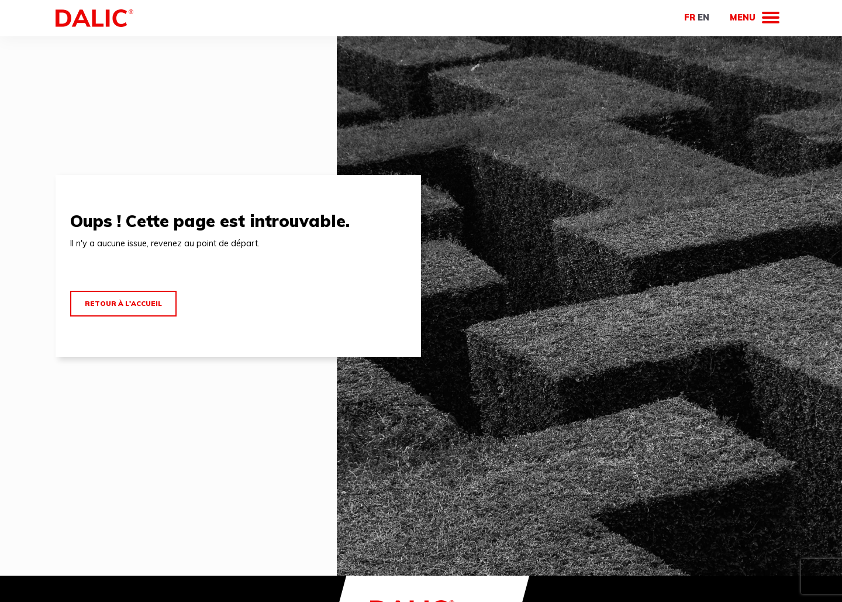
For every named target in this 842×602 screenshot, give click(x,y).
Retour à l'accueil (123, 303)
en (703, 17)
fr (689, 17)
